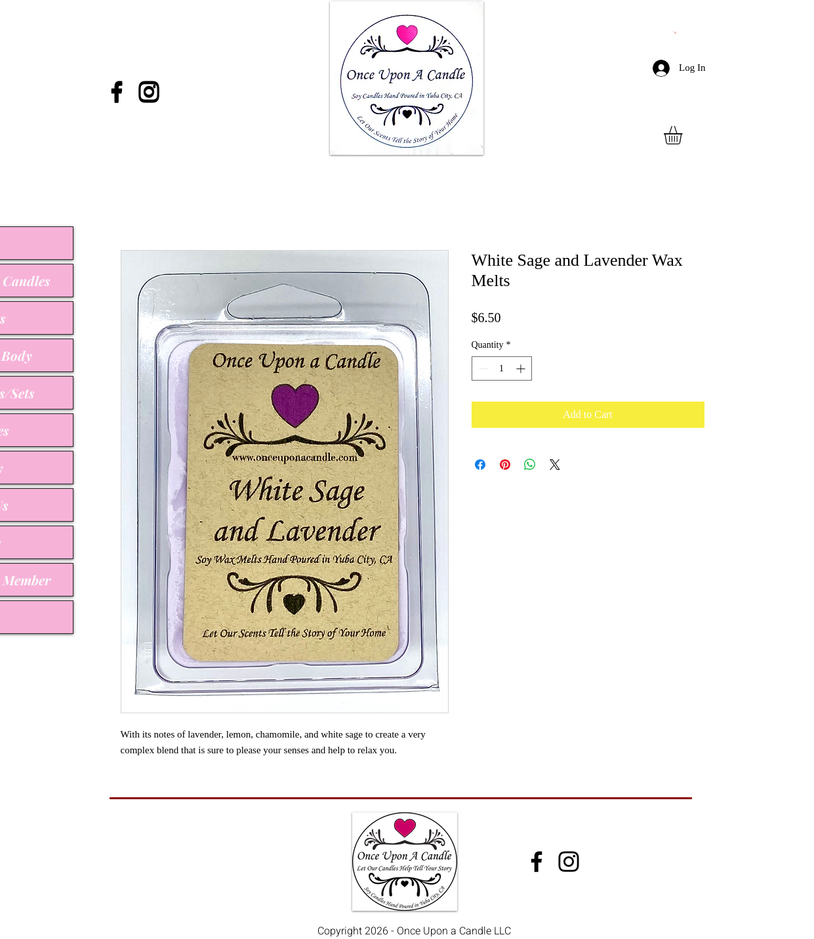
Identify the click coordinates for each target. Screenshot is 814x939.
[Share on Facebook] (480, 464)
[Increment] (522, 368)
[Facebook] (117, 91)
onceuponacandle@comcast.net (191, 853)
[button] (684, 135)
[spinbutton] (502, 368)
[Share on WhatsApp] (530, 464)
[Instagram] (149, 91)
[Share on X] (555, 464)
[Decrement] (482, 368)
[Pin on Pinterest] (505, 464)
